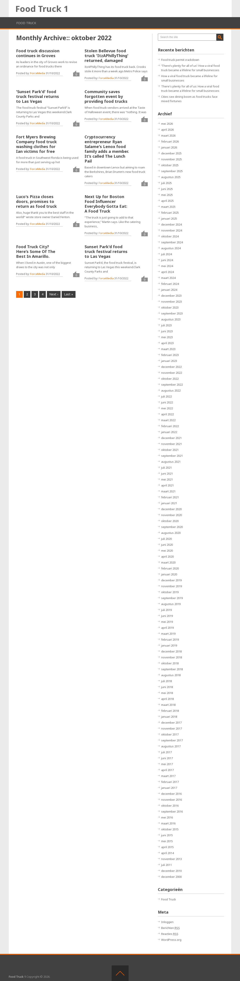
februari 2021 (170, 497)
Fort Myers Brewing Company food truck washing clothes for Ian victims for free (36, 144)
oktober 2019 (170, 592)
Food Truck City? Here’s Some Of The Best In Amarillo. (35, 251)
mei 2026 (167, 124)
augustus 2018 (171, 675)
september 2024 (172, 242)
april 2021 (167, 485)
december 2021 (171, 438)
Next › (53, 294)
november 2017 (171, 728)
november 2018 (171, 657)
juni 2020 (167, 545)
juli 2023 (166, 325)
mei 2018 (167, 693)
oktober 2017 (170, 734)
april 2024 (167, 272)
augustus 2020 (171, 533)
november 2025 (171, 159)
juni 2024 (167, 260)
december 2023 (171, 296)
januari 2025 (169, 218)
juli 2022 (166, 396)
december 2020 (171, 509)
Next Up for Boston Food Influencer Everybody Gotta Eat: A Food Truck (106, 204)
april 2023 (167, 343)
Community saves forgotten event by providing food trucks (106, 96)
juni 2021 (167, 473)
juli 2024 (166, 254)
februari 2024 (170, 284)
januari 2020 (169, 574)
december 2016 (171, 794)
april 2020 (167, 556)
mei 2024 (167, 266)
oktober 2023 (170, 307)
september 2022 (172, 385)
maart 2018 (168, 705)
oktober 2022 (170, 379)
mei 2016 (167, 817)
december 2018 (171, 651)
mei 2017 (167, 764)
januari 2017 (169, 788)
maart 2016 (168, 823)
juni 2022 (167, 402)
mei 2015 (167, 841)
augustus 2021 (171, 462)
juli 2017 (166, 752)
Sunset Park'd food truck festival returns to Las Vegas (106, 251)
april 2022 (167, 414)
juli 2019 (166, 610)
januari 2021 (169, 503)
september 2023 (172, 313)
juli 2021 (166, 468)
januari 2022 (169, 432)
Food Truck (26, 23)
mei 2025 (167, 195)
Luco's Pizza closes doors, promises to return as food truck (36, 201)
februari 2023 (170, 355)
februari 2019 (170, 639)
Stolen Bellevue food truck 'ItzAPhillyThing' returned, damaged (106, 55)
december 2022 (171, 367)
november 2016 (171, 800)
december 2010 (171, 871)
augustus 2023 (171, 319)
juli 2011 (166, 865)
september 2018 (172, 669)
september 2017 (172, 740)
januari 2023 (169, 361)
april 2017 (167, 770)
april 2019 (167, 628)
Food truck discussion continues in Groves (37, 53)
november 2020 (171, 515)
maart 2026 (168, 135)
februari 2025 (170, 213)
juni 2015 (167, 835)
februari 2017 (170, 782)
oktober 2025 (170, 165)
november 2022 (171, 373)
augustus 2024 (171, 248)
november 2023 (171, 302)
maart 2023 (168, 349)
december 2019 (171, 580)
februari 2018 (170, 711)
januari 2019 (169, 645)
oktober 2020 (170, 521)
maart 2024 (168, 278)
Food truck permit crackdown (180, 60)
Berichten (170, 928)
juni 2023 (167, 331)
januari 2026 (169, 147)
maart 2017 (168, 776)
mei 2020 (167, 551)
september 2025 (172, 171)
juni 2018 (167, 687)
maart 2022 (168, 420)
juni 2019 (167, 616)
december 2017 (171, 722)
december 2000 (171, 877)
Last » (68, 294)
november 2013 (171, 859)
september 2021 (172, 456)
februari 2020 (170, 568)
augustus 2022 (171, 390)
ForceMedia (37, 73)
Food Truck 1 (41, 8)
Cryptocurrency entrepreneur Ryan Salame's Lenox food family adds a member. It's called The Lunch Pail (107, 149)
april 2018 (167, 699)
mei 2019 (167, 622)
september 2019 (172, 598)
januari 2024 (169, 290)
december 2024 (171, 224)
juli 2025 (166, 183)
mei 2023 (167, 337)
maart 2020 (168, 562)
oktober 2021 (170, 450)
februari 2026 (170, 141)
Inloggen (167, 922)
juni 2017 (167, 758)
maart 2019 (168, 634)
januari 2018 (169, 717)
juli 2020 (166, 539)
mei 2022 (167, 408)
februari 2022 (170, 426)
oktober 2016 (170, 806)
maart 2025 (168, 207)
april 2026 (167, 130)
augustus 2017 (171, 746)
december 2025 (171, 153)
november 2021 (171, 444)
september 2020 (172, 527)
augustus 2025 (171, 177)
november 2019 (171, 586)
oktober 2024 (170, 236)
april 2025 (167, 201)
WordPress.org (171, 940)
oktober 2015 (170, 829)
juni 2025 (167, 189)
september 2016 (172, 811)
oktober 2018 (170, 663)
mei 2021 (167, 479)
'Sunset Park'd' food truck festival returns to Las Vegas (37, 96)
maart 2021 (168, 491)
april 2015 (167, 847)
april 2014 (167, 853)
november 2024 (171, 230)
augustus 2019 (171, 604)
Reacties (169, 934)
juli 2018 (166, 681)
